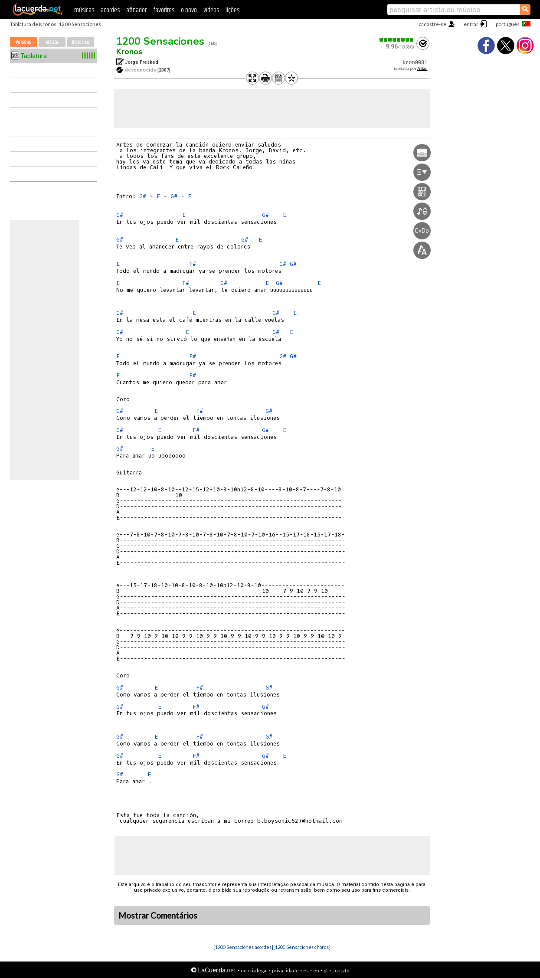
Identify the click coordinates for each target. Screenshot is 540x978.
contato (340, 970)
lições (232, 10)
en (316, 970)
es (306, 970)
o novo (189, 10)
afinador (136, 10)
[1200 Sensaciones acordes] (243, 947)
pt (326, 970)
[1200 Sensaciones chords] (302, 947)
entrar (471, 24)
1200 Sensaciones (160, 41)
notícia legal (254, 970)
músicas (84, 10)
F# (192, 264)
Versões (23, 42)
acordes (110, 10)
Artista (52, 42)
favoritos (163, 10)
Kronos (129, 51)
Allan (422, 68)
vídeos (211, 10)
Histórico (80, 42)
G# (142, 196)
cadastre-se (432, 24)
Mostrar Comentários (157, 915)
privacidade (285, 970)
